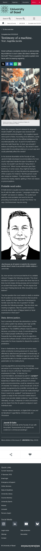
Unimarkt (4, 509)
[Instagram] (3, 524)
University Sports (6, 501)
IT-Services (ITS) (6, 474)
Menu (34, 18)
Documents (25, 2)
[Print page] (30, 454)
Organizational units (16, 2)
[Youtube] (26, 524)
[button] (3, 64)
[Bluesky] (37, 524)
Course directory (6, 498)
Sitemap (3, 534)
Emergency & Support (8, 482)
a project (34, 376)
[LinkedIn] (15, 524)
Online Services (6, 486)
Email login (4, 478)
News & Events (11, 23)
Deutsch (5, 2)
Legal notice (5, 530)
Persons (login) (6, 513)
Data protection (25, 530)
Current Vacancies (7, 471)
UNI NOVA (22, 23)
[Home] (3, 23)
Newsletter (24, 534)
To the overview (8, 29)
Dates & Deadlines (7, 490)
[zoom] (20, 94)
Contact (3, 538)
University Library (6, 494)
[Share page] (10, 455)
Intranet (3, 505)
